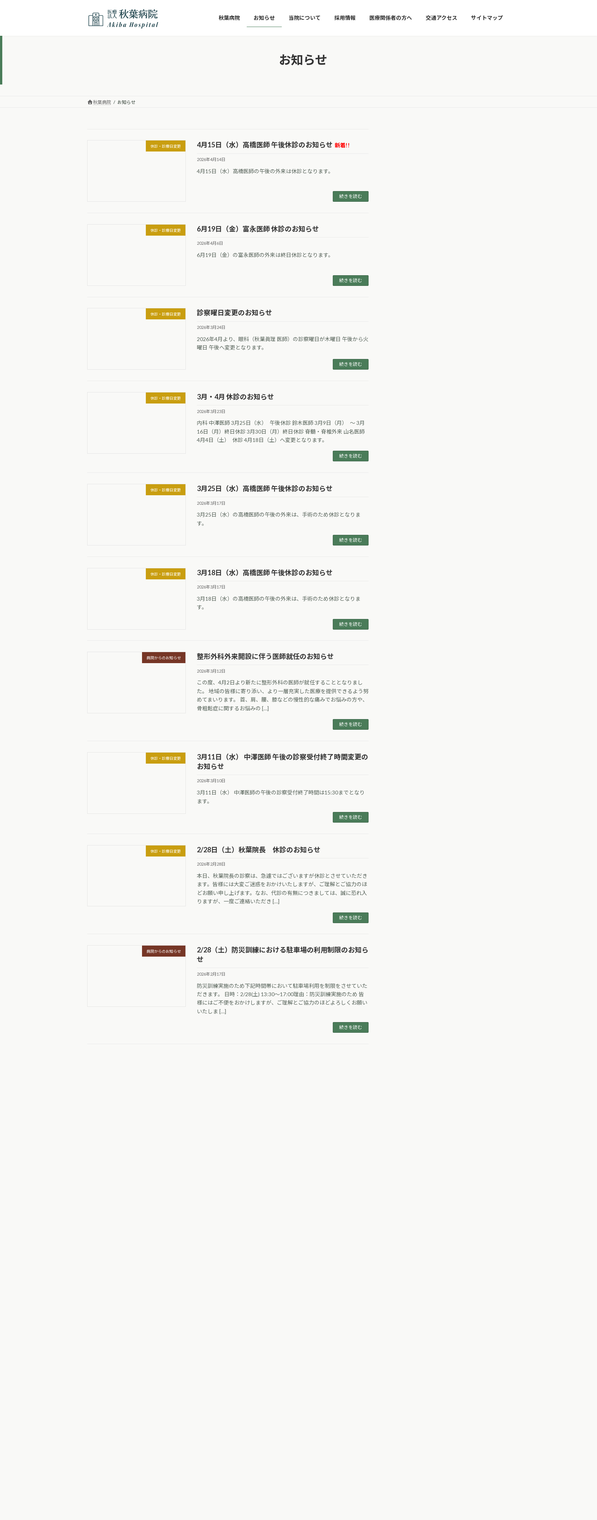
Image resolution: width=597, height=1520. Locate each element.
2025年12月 (412, 711)
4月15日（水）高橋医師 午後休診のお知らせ (273, 144)
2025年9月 (411, 757)
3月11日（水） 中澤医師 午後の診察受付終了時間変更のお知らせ (475, 437)
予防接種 (408, 577)
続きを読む (350, 196)
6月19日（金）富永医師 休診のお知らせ (258, 229)
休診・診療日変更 (419, 593)
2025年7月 (411, 789)
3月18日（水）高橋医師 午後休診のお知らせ (265, 572)
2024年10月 (412, 835)
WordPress (257, 1417)
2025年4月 (411, 820)
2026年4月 (411, 649)
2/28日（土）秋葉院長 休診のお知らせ (259, 849)
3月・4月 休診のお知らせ (235, 396)
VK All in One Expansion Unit (348, 1417)
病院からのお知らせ (422, 609)
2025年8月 (411, 773)
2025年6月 (411, 804)
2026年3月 (411, 665)
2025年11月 (412, 727)
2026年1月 (411, 696)
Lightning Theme (296, 1417)
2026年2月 (411, 681)
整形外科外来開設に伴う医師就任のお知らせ (265, 656)
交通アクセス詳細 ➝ (191, 1213)
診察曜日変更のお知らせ (234, 312)
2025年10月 (412, 742)
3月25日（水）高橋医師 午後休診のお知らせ (265, 488)
